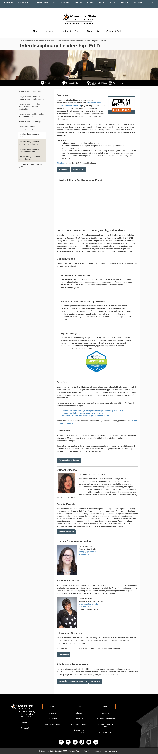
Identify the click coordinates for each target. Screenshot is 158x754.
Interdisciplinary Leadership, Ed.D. (29, 135)
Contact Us (25, 727)
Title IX (86, 750)
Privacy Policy (74, 750)
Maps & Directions (52, 724)
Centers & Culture (115, 31)
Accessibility (97, 750)
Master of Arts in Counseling (30, 92)
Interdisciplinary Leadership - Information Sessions (30, 150)
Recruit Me (23, 2)
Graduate (103, 41)
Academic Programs (91, 41)
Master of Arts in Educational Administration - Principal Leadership (30, 106)
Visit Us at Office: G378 (98, 84)
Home (23, 41)
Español (90, 2)
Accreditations (111, 750)
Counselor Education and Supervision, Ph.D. (28, 128)
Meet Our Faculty (66, 532)
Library (102, 2)
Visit (79, 706)
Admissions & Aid (71, 31)
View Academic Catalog (69, 460)
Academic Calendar (79, 724)
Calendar (65, 2)
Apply (52, 706)
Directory (78, 2)
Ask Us (48, 83)
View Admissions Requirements (73, 681)
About (36, 31)
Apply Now (8, 2)
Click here (61, 163)
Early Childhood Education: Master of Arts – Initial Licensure (31, 98)
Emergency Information (105, 718)
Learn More (64, 655)
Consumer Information (105, 732)
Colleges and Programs (42, 41)
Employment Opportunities (78, 731)
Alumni (113, 2)
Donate (124, 2)
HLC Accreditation (40, 2)
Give (105, 706)
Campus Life (93, 31)
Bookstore (79, 718)
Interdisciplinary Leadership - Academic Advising (30, 158)
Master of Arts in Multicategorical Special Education (31, 115)
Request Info (72, 83)
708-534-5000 (26, 722)
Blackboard (137, 2)
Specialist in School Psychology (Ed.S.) (31, 165)
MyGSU (150, 2)
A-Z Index (53, 718)
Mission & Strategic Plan (105, 725)
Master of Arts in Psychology (30, 122)
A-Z (55, 2)
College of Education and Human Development (67, 41)
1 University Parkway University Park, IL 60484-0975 (26, 713)
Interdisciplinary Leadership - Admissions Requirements (30, 143)
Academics (50, 31)
